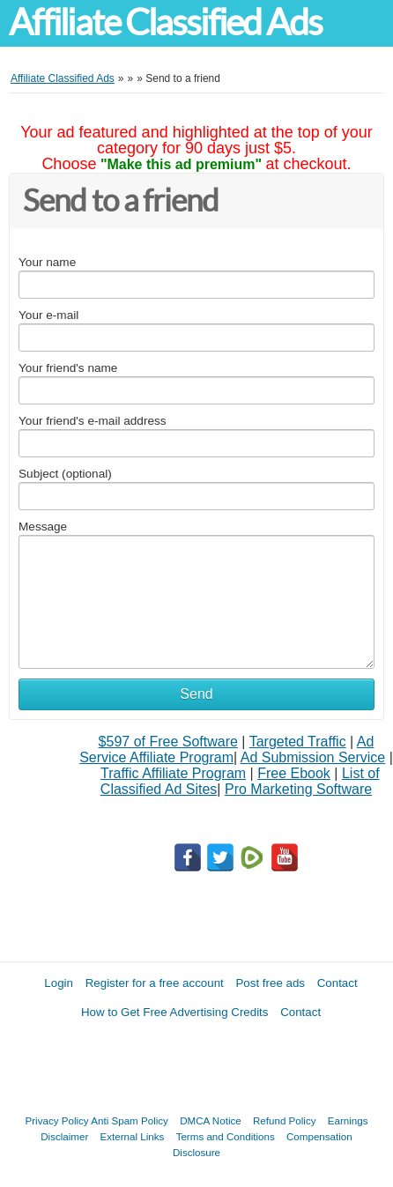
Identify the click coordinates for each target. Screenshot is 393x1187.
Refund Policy (284, 1120)
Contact (337, 983)
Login (58, 983)
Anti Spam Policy (129, 1120)
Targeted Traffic (297, 741)
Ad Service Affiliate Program (226, 749)
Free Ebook (293, 773)
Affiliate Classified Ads (165, 22)
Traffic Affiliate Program (173, 773)
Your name (47, 262)
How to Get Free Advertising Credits (175, 1012)
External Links (132, 1136)
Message (43, 526)
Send (196, 693)
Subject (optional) (65, 473)
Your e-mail (48, 315)
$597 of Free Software (168, 741)
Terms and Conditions (225, 1136)
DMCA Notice (210, 1120)
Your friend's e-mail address (93, 420)
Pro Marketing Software (298, 789)
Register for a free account (154, 983)
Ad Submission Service (313, 757)
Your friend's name (68, 368)
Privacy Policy (57, 1120)
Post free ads (270, 983)
